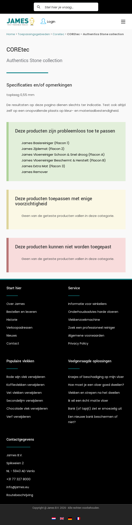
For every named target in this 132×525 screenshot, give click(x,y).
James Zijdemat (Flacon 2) (42, 148)
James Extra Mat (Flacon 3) (43, 166)
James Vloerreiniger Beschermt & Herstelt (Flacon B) (63, 160)
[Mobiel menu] (121, 21)
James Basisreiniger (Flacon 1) (45, 143)
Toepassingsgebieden (34, 34)
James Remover (34, 172)
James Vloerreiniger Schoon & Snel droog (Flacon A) (63, 154)
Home (10, 34)
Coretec (58, 34)
